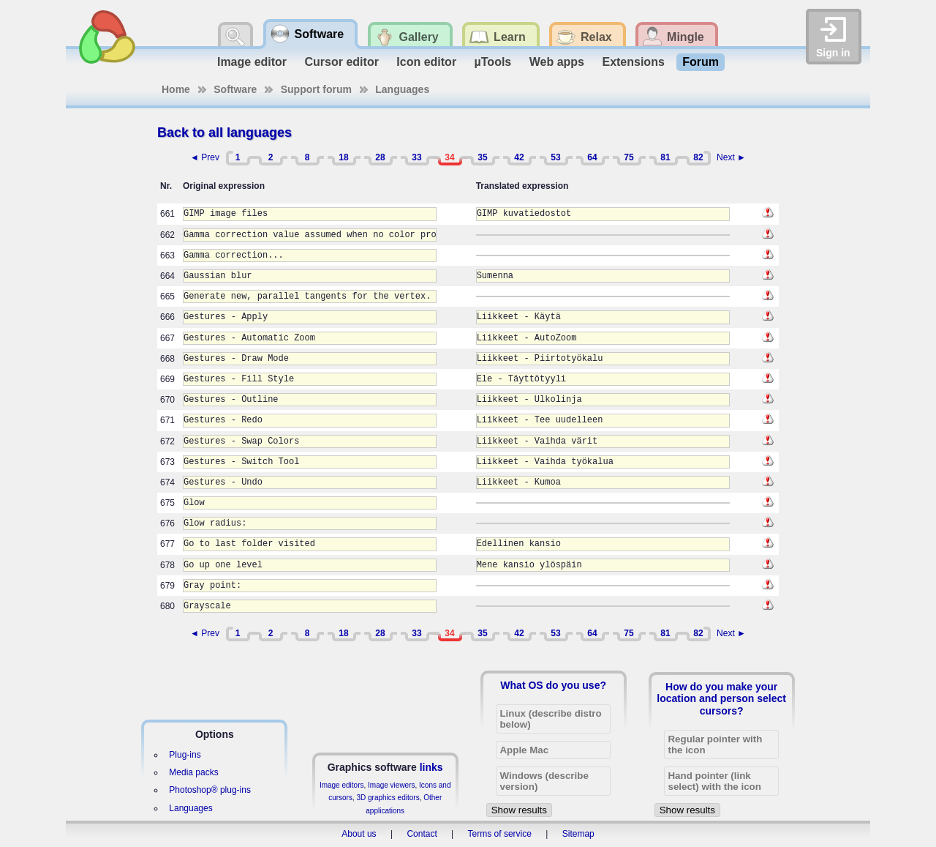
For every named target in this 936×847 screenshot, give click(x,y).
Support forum (316, 89)
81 (665, 157)
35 (482, 157)
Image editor (252, 62)
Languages (402, 89)
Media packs (193, 772)
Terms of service (500, 834)
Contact (422, 834)
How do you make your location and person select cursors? (721, 698)
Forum (700, 62)
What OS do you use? (553, 685)
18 (343, 157)
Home (176, 89)
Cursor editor (342, 62)
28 (380, 157)
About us (358, 834)
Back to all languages (224, 132)
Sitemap (578, 834)
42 (519, 157)
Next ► (731, 157)
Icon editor (426, 62)
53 (555, 157)
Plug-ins (184, 755)
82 (698, 157)
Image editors (342, 785)
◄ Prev (204, 157)
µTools (493, 62)
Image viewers (391, 785)
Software (235, 89)
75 (628, 157)
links (431, 767)
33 (416, 157)
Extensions (633, 62)
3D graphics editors (387, 798)
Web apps (556, 62)
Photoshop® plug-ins (210, 790)
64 (592, 157)
